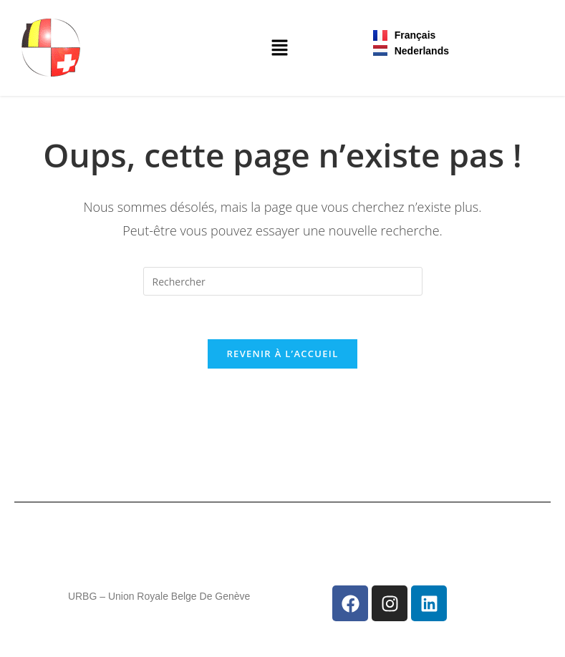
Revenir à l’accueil (282, 353)
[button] (279, 48)
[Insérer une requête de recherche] (282, 281)
